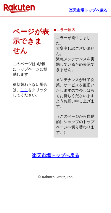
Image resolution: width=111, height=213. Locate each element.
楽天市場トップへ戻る (55, 155)
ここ (24, 90)
